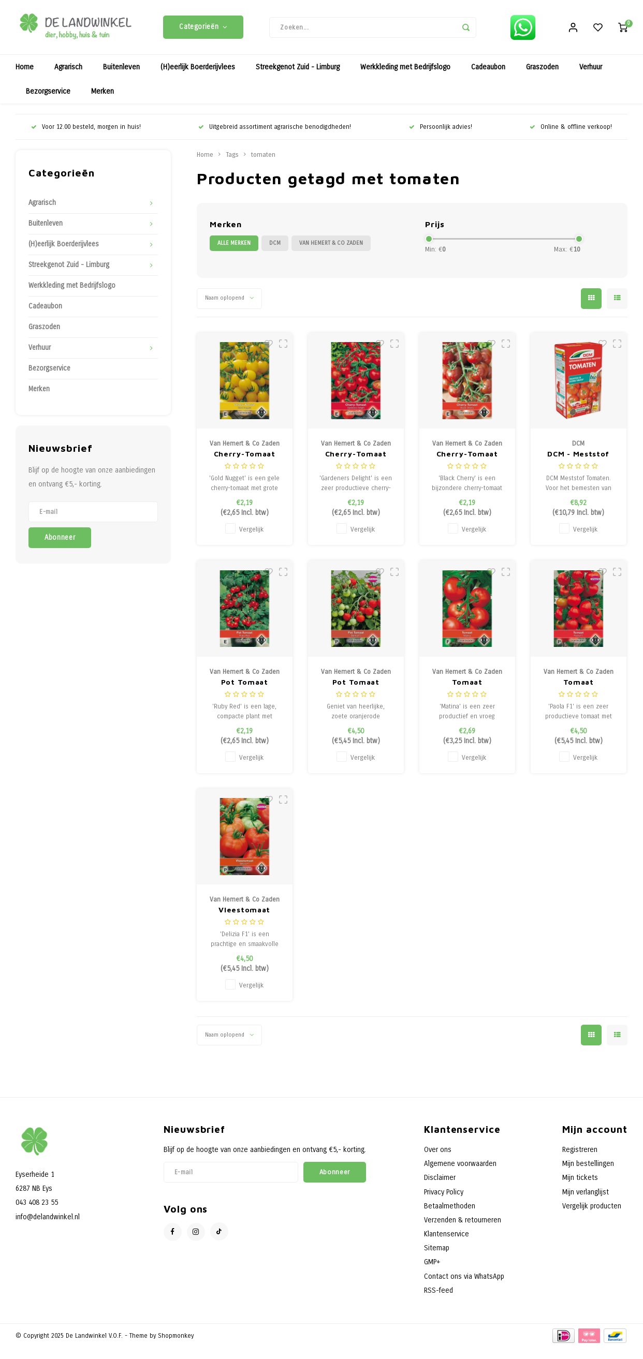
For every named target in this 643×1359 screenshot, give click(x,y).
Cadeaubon (488, 69)
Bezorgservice (48, 94)
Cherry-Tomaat (244, 456)
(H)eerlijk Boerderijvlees (197, 69)
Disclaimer (440, 1180)
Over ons (437, 1152)
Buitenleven (121, 69)
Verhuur (590, 69)
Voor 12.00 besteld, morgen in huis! (86, 129)
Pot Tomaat (244, 684)
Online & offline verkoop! (571, 129)
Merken (102, 94)
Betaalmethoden (449, 1208)
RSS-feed (438, 1292)
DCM (275, 245)
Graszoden (542, 69)
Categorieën (203, 28)
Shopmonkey (176, 1337)
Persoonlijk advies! (440, 129)
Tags (232, 157)
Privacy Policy (443, 1194)
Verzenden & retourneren (462, 1222)
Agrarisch (68, 69)
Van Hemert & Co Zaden (331, 245)
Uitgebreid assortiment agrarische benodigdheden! (274, 129)
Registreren (579, 1152)
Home (25, 69)
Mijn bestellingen (588, 1166)
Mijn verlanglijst (585, 1194)
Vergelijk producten (591, 1208)
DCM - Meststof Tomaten (578, 457)
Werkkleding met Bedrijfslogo (405, 69)
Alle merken (234, 245)
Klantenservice (446, 1236)
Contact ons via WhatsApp (464, 1278)
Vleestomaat (244, 912)
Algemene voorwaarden (460, 1166)
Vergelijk (251, 532)
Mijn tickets (580, 1180)
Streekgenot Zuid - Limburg (298, 69)
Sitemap (436, 1250)
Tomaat (467, 684)
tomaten (263, 157)
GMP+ (432, 1264)
